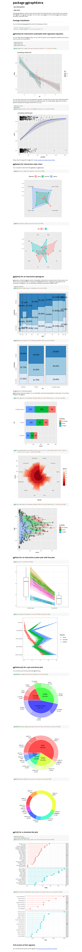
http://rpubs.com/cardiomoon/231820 (47, 949)
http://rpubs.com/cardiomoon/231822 (45, 160)
